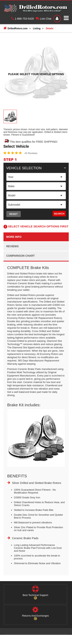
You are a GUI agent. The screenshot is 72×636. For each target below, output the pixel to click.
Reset (13, 214)
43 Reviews (31, 153)
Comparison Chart (20, 255)
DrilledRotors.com (15, 28)
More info (14, 236)
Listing (36, 28)
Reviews (12, 246)
